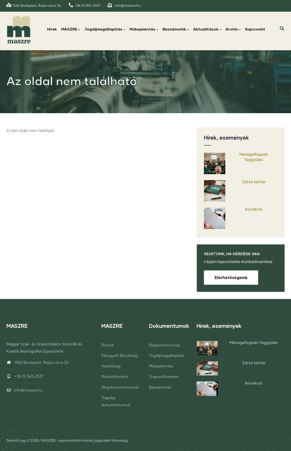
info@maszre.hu (24, 390)
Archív (233, 29)
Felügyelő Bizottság (119, 356)
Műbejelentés (143, 29)
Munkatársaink (114, 377)
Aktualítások (207, 29)
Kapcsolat (255, 29)
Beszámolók (176, 29)
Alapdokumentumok (120, 387)
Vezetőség (110, 366)
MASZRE (70, 29)
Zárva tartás (253, 182)
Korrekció (253, 209)
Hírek (52, 29)
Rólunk (107, 345)
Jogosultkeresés (164, 377)
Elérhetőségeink (231, 277)
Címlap (237, 107)
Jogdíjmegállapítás (104, 29)
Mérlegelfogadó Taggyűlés (253, 157)
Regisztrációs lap (164, 345)
